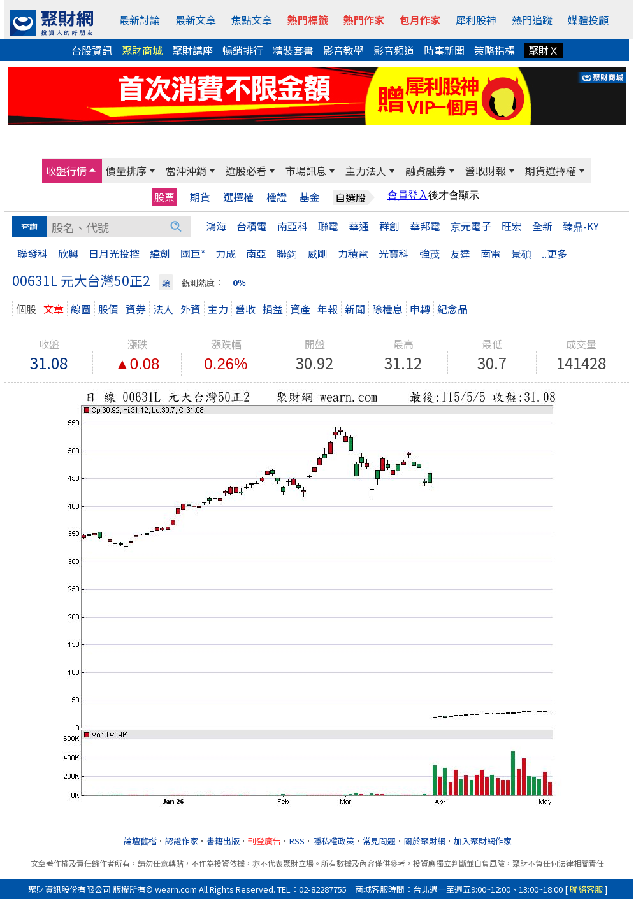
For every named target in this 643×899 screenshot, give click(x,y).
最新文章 (195, 19)
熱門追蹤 (532, 19)
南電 (490, 253)
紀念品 (452, 308)
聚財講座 (192, 50)
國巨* (192, 253)
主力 (218, 308)
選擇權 (238, 197)
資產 (300, 308)
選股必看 (246, 171)
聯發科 (32, 253)
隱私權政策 (333, 841)
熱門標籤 (307, 19)
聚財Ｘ (543, 50)
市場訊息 (305, 171)
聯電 (328, 226)
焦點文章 (251, 19)
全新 (542, 226)
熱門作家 (363, 19)
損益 (273, 308)
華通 (359, 226)
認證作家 (181, 841)
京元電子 (471, 226)
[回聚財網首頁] (51, 23)
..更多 (554, 253)
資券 (136, 308)
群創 (389, 226)
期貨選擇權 (550, 171)
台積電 (251, 226)
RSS (297, 841)
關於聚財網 (424, 841)
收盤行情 (66, 171)
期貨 (200, 197)
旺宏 (512, 226)
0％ (239, 282)
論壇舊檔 (140, 841)
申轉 (420, 308)
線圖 (81, 308)
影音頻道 (393, 50)
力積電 (353, 253)
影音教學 (343, 50)
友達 (460, 253)
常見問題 (379, 841)
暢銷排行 (242, 50)
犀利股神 (476, 19)
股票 (164, 196)
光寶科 (394, 253)
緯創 (160, 253)
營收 (245, 308)
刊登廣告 (264, 841)
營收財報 (485, 171)
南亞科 (292, 226)
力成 (225, 253)
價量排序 (126, 171)
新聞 (355, 308)
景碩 (521, 253)
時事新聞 (444, 50)
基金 (310, 197)
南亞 (256, 253)
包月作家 (420, 19)
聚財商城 (142, 50)
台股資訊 (91, 50)
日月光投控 (114, 253)
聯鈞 (287, 253)
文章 (53, 308)
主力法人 (365, 171)
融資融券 (425, 171)
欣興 (68, 253)
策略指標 (494, 50)
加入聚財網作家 (483, 841)
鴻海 (216, 226)
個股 (26, 308)
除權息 (387, 308)
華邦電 (425, 226)
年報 (327, 308)
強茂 (429, 253)
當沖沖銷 (186, 171)
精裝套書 (293, 50)
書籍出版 (223, 841)
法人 (163, 308)
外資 (190, 308)
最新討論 (139, 19)
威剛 (317, 253)
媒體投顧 (588, 19)
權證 (276, 197)
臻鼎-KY (581, 226)
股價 (108, 308)
